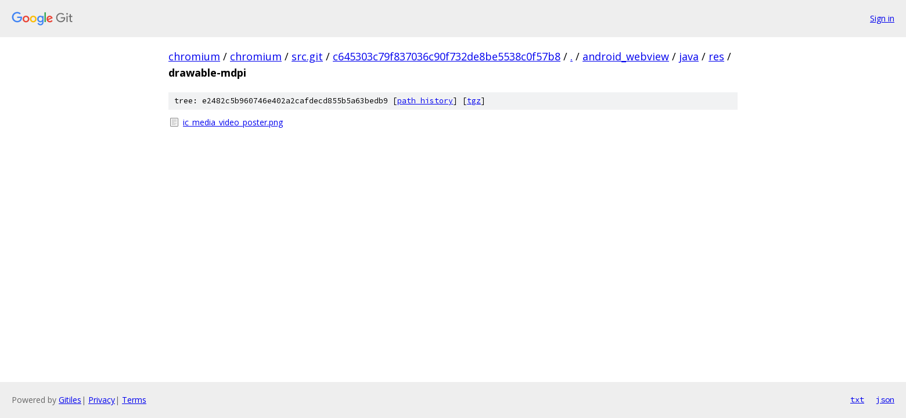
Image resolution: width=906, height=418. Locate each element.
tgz (474, 101)
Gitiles (70, 399)
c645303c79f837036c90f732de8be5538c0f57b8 (446, 56)
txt (857, 399)
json (885, 399)
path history (425, 101)
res (716, 56)
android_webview (626, 56)
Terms (134, 399)
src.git (307, 56)
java (689, 56)
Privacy (101, 399)
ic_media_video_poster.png (233, 122)
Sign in (882, 18)
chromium (194, 56)
